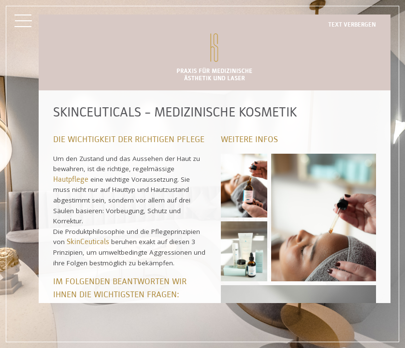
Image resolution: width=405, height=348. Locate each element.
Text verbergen (352, 25)
